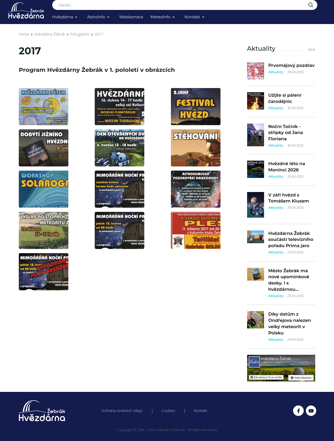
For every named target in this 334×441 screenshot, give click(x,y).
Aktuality (275, 71)
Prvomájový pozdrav (291, 65)
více (311, 49)
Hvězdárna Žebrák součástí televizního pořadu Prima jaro (290, 239)
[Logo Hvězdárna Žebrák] (26, 10)
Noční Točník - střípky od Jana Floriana (285, 133)
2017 (99, 34)
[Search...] (184, 5)
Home (24, 34)
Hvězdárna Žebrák (49, 34)
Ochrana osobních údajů (122, 410)
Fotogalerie (80, 34)
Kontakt (192, 16)
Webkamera (131, 16)
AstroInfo (96, 16)
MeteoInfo (161, 16)
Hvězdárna (62, 16)
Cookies (168, 410)
